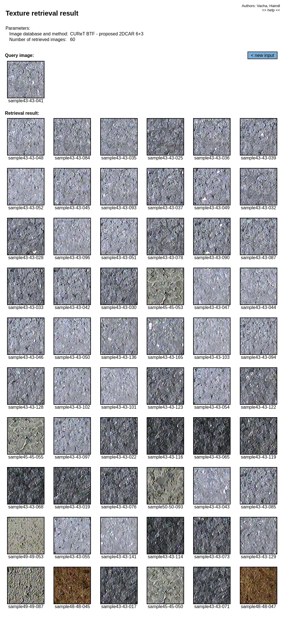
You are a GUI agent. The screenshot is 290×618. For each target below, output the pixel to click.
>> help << (271, 10)
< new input (262, 55)
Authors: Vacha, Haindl (261, 6)
